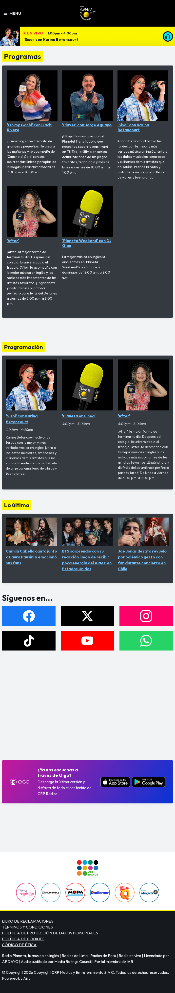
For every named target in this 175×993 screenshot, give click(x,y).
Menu (12, 13)
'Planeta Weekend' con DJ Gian (87, 217)
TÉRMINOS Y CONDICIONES (27, 927)
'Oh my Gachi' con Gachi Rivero (32, 101)
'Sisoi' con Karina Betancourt (51, 39)
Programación (23, 347)
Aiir (26, 978)
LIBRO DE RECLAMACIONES (27, 921)
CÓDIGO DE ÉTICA (19, 944)
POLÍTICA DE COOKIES (23, 938)
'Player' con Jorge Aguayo (87, 98)
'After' (32, 214)
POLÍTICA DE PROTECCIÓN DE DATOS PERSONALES (50, 932)
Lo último (16, 505)
